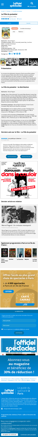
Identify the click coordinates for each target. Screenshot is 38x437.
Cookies (33, 380)
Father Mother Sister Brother (4, 261)
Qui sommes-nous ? (6, 378)
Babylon (27, 259)
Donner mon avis (26, 156)
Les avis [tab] (28, 23)
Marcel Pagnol (11, 41)
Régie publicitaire (25, 378)
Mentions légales (26, 380)
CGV (16, 380)
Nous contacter (16, 378)
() (11, 94)
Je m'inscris (19, 333)
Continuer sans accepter (28, 434)
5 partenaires (12, 428)
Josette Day (23, 42)
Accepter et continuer (9, 434)
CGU (19, 380)
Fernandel (17, 42)
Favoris (19, 19)
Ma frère (11, 259)
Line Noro (29, 42)
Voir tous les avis (12, 156)
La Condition (20, 259)
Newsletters (11, 380)
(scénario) (20, 104)
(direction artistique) (16, 106)
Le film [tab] (9, 23)
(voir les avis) (12, 19)
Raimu (13, 42)
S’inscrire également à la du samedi (16, 329)
